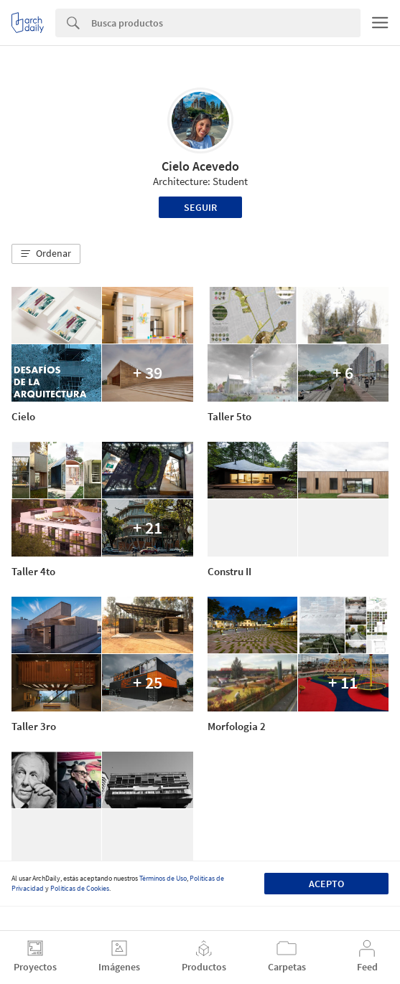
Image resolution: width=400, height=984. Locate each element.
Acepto (326, 883)
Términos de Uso (163, 878)
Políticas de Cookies (79, 888)
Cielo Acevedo (200, 166)
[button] (45, 254)
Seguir (200, 207)
